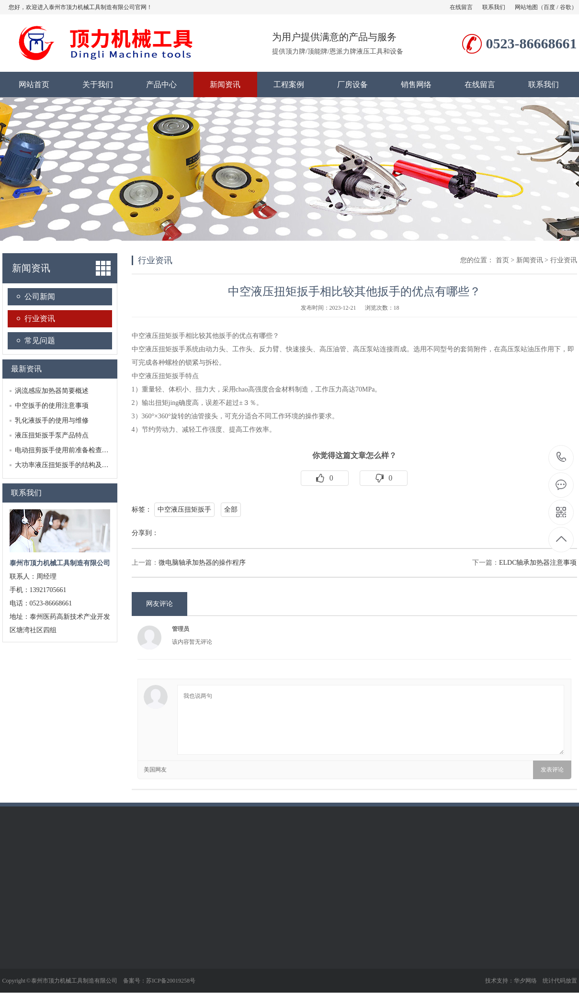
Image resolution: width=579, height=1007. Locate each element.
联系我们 (493, 7)
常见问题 (39, 340)
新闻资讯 (225, 84)
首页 (502, 260)
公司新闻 (39, 296)
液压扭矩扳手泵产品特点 (52, 435)
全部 (231, 509)
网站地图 (526, 7)
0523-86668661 (561, 457)
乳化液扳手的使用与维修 (52, 420)
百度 (549, 7)
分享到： (145, 533)
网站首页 (34, 84)
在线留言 (461, 7)
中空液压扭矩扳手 (184, 509)
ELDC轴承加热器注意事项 (538, 562)
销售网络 (416, 84)
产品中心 (161, 84)
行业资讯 (39, 318)
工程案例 (288, 84)
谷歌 (565, 7)
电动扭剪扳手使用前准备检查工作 (65, 450)
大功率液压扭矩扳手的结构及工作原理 (72, 465)
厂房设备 (352, 84)
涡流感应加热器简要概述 (52, 390)
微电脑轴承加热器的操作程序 (202, 562)
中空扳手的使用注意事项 (52, 405)
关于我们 (97, 84)
